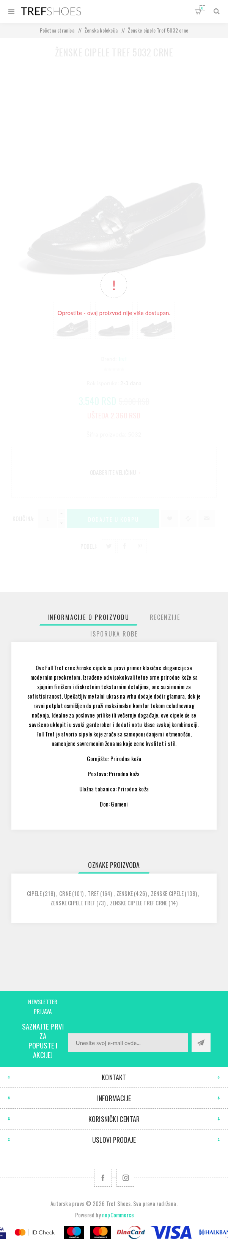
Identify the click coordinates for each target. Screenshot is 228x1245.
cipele (34, 893)
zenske (124, 893)
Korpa (202, 8)
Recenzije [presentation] (165, 617)
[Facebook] (103, 1178)
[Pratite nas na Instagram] (125, 1178)
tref (93, 893)
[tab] (88, 617)
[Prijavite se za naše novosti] (128, 1042)
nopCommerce (118, 1215)
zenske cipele (167, 893)
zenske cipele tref (72, 903)
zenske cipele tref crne (139, 903)
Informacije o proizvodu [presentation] (88, 617)
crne (65, 893)
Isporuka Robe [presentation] (114, 633)
